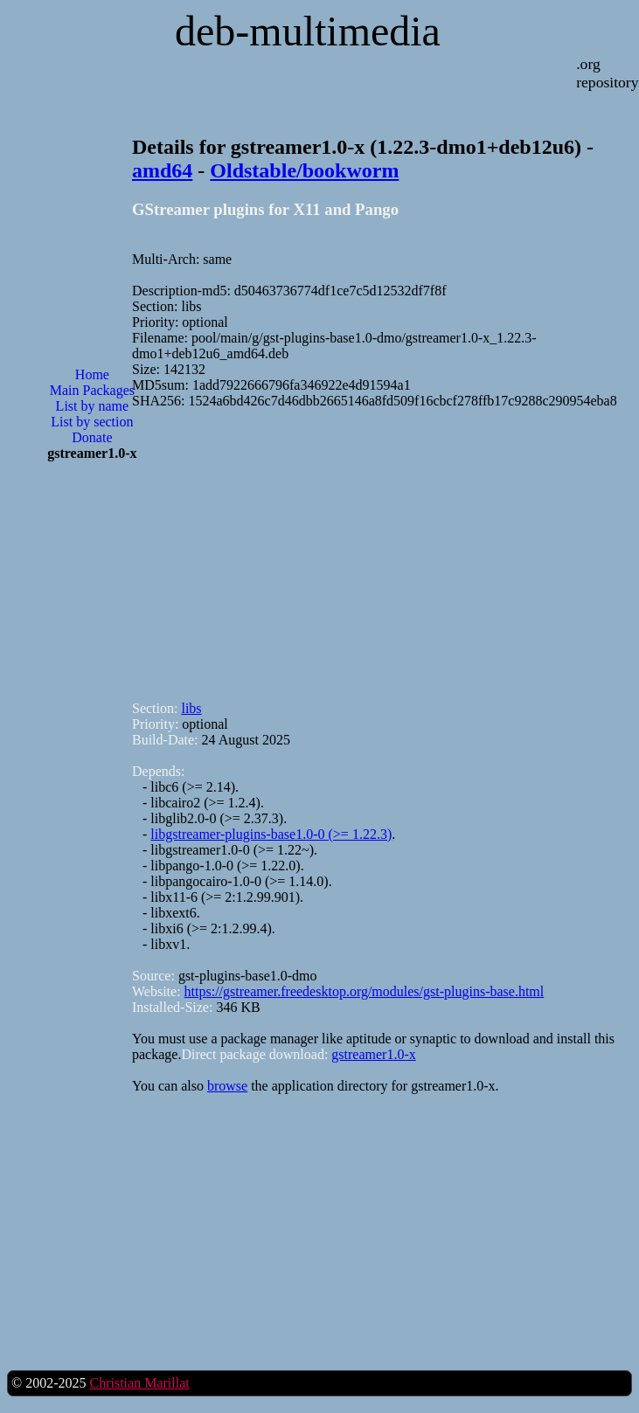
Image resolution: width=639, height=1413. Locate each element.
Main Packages (92, 390)
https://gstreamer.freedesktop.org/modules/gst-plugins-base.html (364, 991)
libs (191, 708)
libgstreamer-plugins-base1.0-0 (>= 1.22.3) (271, 834)
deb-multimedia (308, 31)
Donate (92, 437)
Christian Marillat (139, 1382)
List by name (92, 405)
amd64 (162, 170)
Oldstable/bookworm (304, 170)
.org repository (607, 73)
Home (92, 374)
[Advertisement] (92, 755)
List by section (92, 421)
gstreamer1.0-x (373, 1054)
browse (227, 1085)
